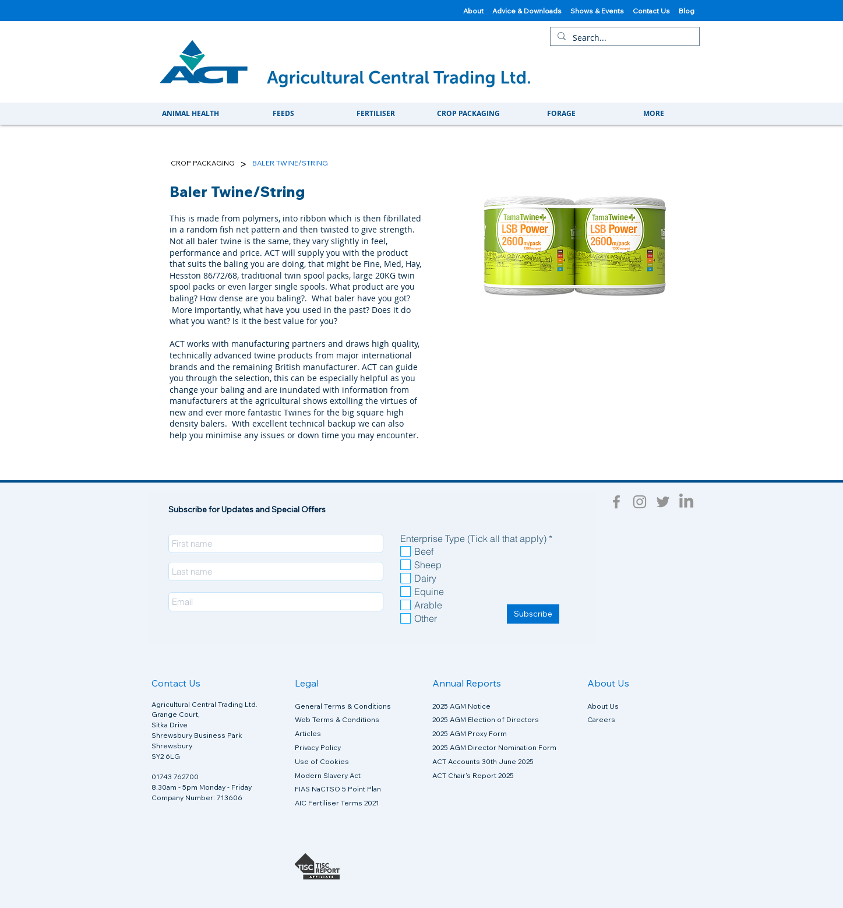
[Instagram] (639, 502)
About (473, 10)
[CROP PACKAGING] (203, 163)
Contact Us (656, 10)
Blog (687, 10)
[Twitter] (663, 502)
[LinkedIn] (686, 502)
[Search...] (624, 37)
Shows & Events (601, 10)
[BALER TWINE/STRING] (290, 163)
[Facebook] (616, 502)
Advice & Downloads (527, 10)
